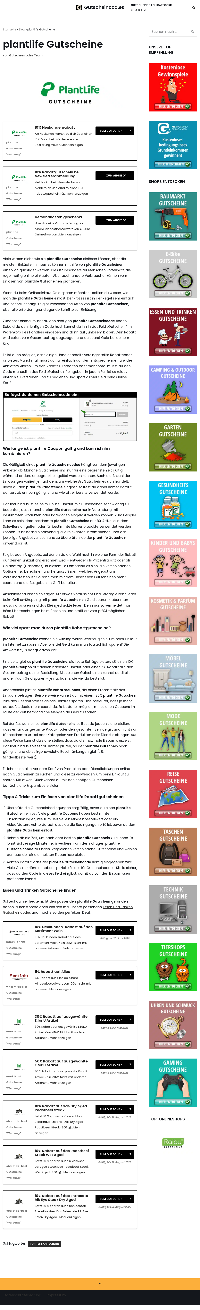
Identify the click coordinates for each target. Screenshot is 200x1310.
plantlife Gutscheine (45, 1248)
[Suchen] (193, 7)
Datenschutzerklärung (22, 1300)
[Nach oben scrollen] (100, 1289)
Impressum (56, 1300)
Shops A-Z (138, 10)
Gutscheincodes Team (26, 55)
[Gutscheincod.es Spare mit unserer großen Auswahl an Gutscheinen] (100, 8)
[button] (174, 5)
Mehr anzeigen (72, 145)
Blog (22, 29)
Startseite (9, 29)
